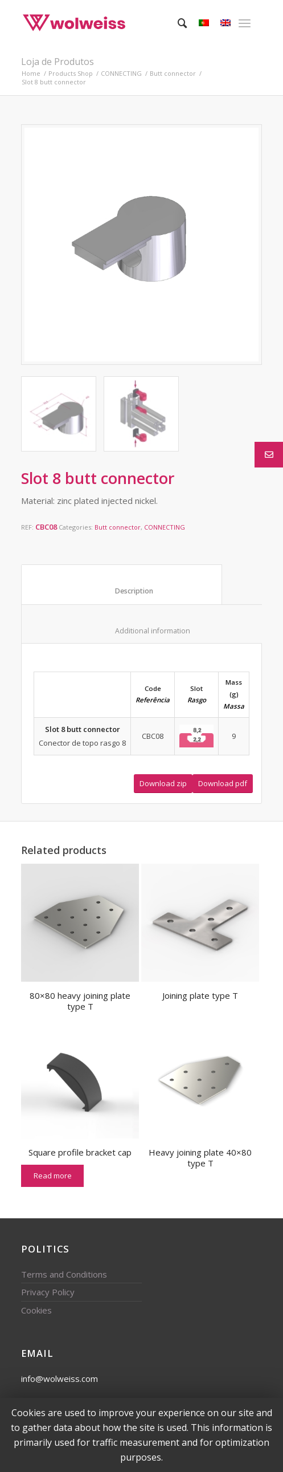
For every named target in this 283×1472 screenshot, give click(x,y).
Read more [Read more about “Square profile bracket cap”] (53, 1175)
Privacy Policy (48, 1292)
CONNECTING (121, 73)
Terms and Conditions (64, 1274)
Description (122, 591)
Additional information (142, 631)
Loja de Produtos (57, 61)
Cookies (36, 1310)
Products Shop (70, 73)
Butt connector (173, 73)
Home (31, 73)
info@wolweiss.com (59, 1378)
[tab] (121, 584)
